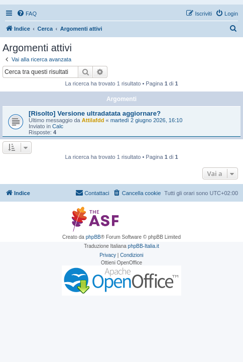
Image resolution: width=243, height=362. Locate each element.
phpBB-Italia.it (143, 246)
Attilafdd (93, 120)
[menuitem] (27, 14)
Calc (57, 126)
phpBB (93, 237)
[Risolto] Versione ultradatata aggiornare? (95, 113)
